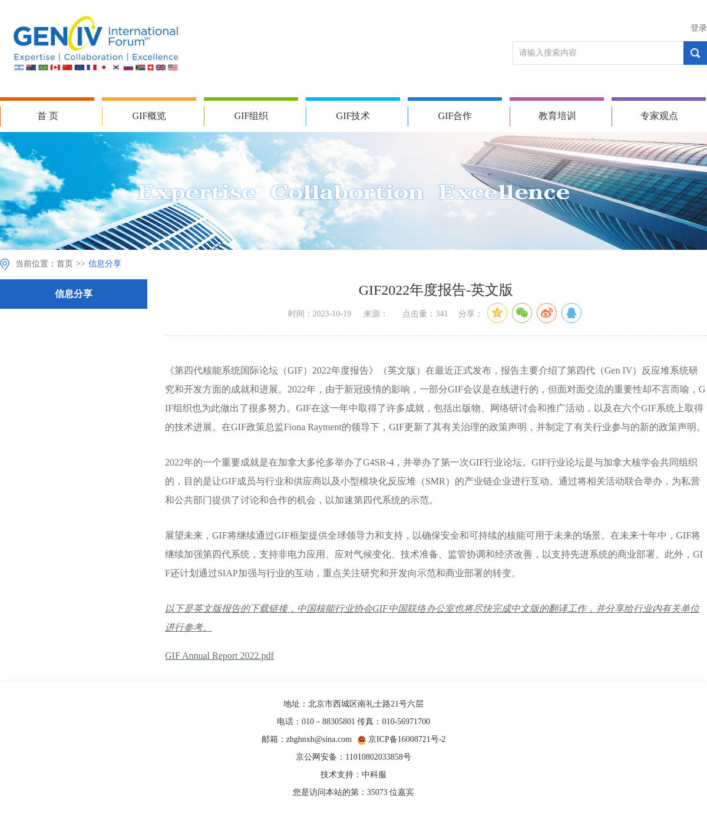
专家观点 (659, 116)
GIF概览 (150, 116)
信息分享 (104, 263)
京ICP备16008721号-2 (406, 739)
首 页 (47, 116)
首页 (65, 263)
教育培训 (557, 116)
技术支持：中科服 (353, 774)
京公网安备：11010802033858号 (353, 757)
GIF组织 (251, 116)
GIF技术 (353, 116)
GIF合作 (455, 116)
